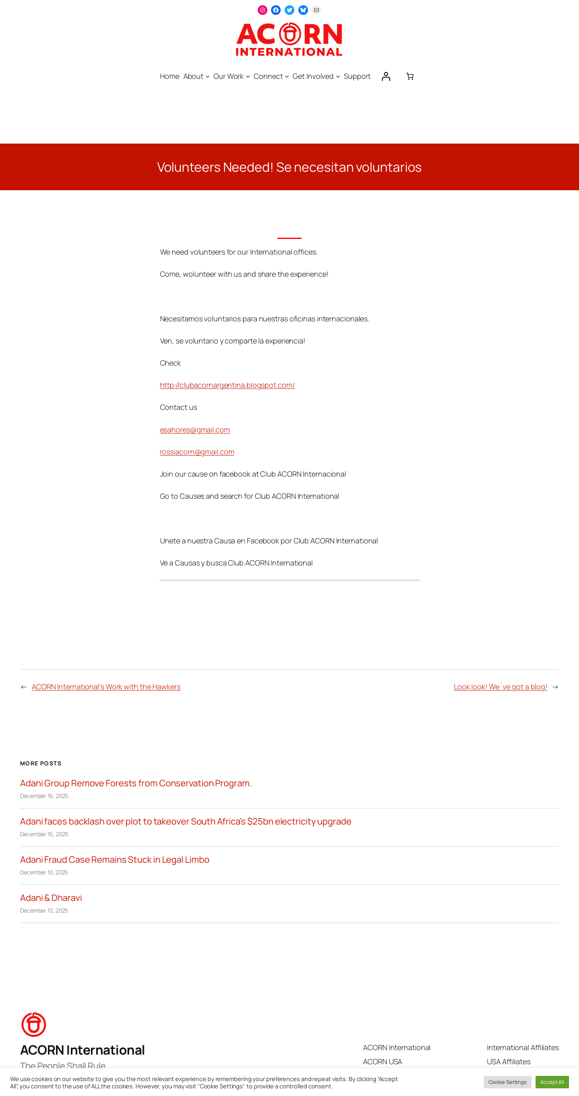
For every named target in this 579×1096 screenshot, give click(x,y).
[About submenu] (207, 76)
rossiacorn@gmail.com (197, 451)
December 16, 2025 (44, 796)
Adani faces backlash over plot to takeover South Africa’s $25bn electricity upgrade (185, 821)
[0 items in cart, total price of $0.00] (410, 76)
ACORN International (82, 1050)
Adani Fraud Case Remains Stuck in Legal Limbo (114, 860)
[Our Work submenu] (248, 76)
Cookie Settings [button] (508, 1082)
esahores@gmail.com (195, 429)
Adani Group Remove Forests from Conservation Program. (136, 783)
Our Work (229, 76)
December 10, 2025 (44, 872)
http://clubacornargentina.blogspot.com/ (227, 385)
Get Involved (313, 76)
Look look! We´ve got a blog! (500, 686)
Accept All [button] (552, 1082)
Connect (268, 76)
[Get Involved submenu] (338, 76)
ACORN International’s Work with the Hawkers (106, 686)
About (193, 76)
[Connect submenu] (287, 76)
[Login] (386, 76)
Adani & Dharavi (51, 898)
